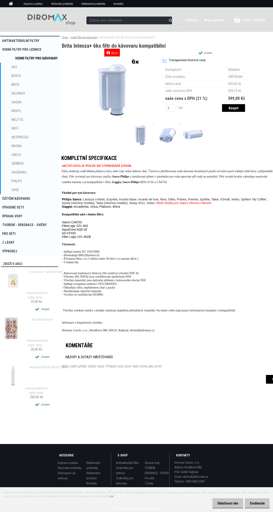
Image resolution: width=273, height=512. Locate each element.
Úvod (65, 37)
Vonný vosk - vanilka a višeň (46, 272)
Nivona (17, 146)
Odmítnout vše (226, 503)
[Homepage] (12, 3)
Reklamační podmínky (93, 3)
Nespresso (20, 137)
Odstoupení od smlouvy (66, 475)
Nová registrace (214, 20)
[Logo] (49, 19)
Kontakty (118, 3)
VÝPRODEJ (9, 251)
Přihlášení (192, 20)
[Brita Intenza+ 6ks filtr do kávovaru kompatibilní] (113, 59)
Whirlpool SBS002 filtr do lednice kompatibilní (49, 367)
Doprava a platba (33, 3)
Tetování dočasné (42, 319)
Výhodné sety (13, 207)
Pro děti (9, 234)
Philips (17, 181)
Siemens (18, 163)
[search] (173, 20)
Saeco (16, 155)
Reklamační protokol (93, 475)
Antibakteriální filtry (20, 41)
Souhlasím (256, 503)
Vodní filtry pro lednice (21, 49)
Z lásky (8, 242)
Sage (15, 190)
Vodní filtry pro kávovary (36, 58)
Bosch (16, 76)
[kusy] (170, 108)
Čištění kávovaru (16, 199)
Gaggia (17, 102)
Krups (16, 111)
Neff (15, 128)
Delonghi (18, 93)
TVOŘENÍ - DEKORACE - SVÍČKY (24, 225)
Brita (15, 85)
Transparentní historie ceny (184, 60)
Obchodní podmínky (62, 3)
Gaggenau (19, 172)
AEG (14, 67)
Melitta (17, 120)
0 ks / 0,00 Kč (254, 20)
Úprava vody (12, 216)
